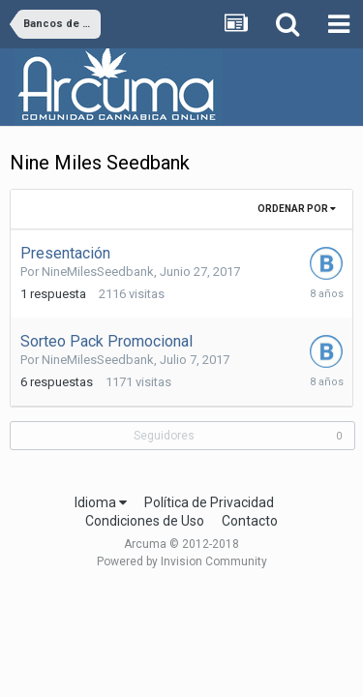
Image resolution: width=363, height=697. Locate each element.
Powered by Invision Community (182, 561)
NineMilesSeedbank (98, 271)
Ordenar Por (296, 208)
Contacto (250, 521)
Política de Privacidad (209, 502)
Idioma (101, 502)
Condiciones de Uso (144, 521)
